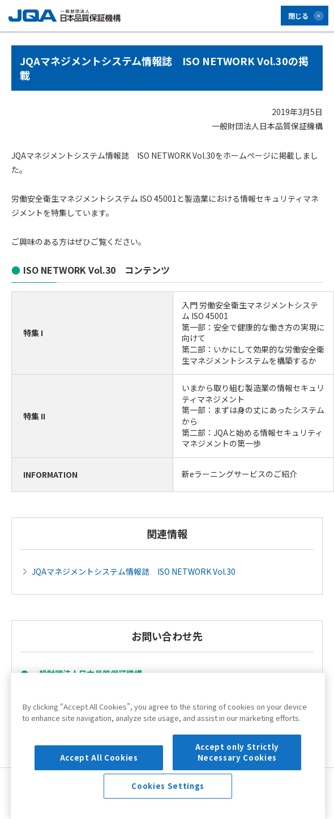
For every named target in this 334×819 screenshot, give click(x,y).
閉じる (298, 15)
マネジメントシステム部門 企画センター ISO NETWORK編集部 (143, 691)
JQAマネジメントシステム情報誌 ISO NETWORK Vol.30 (133, 571)
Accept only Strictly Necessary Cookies (237, 794)
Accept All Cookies (99, 800)
